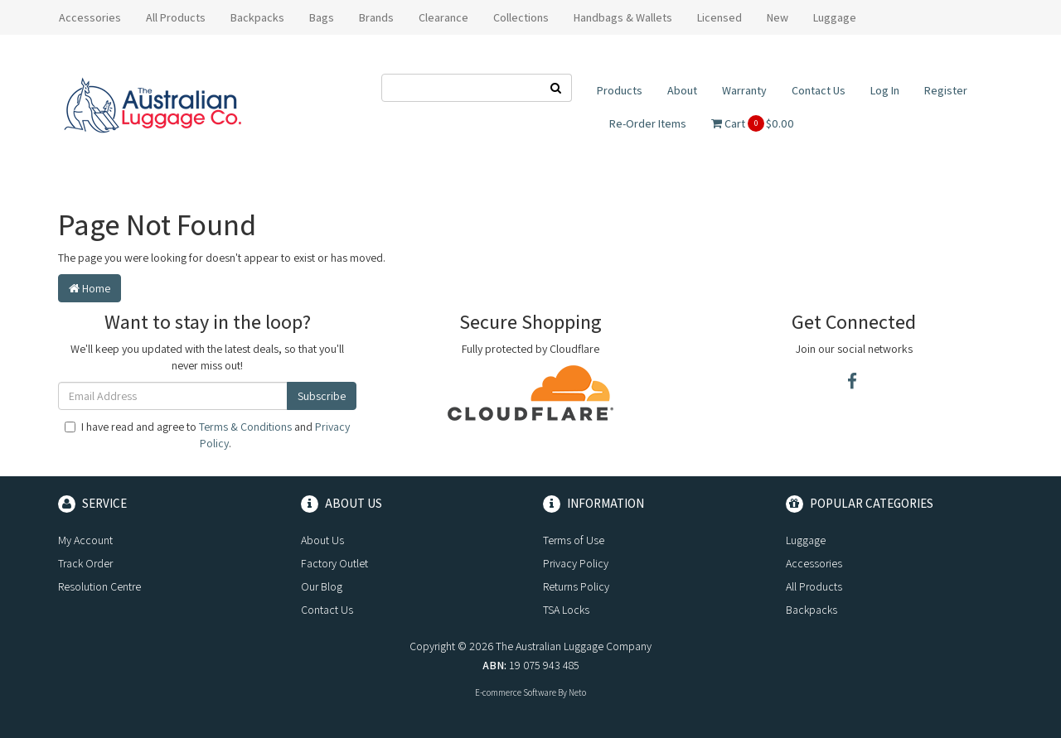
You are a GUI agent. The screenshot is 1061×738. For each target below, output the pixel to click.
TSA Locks (566, 609)
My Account (85, 540)
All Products (176, 17)
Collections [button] (521, 17)
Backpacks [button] (257, 17)
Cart (752, 123)
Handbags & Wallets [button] (623, 17)
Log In (884, 90)
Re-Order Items (647, 123)
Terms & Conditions (245, 426)
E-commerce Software (515, 692)
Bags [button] (321, 17)
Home (89, 288)
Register (945, 90)
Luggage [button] (834, 17)
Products (619, 90)
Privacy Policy (575, 563)
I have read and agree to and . (207, 435)
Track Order (85, 563)
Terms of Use (573, 540)
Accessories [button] (90, 17)
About (682, 90)
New (777, 17)
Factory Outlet (334, 563)
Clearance (443, 17)
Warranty (744, 90)
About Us (322, 540)
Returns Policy (576, 586)
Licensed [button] (719, 17)
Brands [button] (376, 17)
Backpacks (811, 609)
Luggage (806, 540)
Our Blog (321, 586)
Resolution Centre (99, 586)
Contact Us (818, 90)
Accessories (814, 563)
